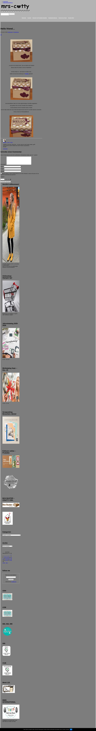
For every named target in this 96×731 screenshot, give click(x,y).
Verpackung (16, 32)
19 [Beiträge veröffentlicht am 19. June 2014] (7, 560)
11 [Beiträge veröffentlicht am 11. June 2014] (5, 559)
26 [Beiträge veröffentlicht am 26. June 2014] (7, 561)
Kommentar (3, 165)
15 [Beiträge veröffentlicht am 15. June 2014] (11, 559)
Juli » (7, 564)
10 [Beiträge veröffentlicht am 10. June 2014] (4, 559)
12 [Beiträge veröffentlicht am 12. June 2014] (7, 559)
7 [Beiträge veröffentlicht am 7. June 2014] (9, 557)
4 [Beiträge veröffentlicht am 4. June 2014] (5, 557)
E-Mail (2, 170)
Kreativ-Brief (71, 17)
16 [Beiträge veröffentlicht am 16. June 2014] (3, 560)
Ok (71, 729)
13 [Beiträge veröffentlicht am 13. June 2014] (8, 559)
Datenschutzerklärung (8, 2)
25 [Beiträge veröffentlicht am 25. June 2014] (5, 561)
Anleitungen (10, 32)
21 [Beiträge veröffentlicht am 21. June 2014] (9, 560)
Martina (4, 142)
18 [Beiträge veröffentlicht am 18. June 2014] (5, 560)
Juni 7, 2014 (10, 142)
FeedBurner (13, 583)
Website (2, 172)
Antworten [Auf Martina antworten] (5, 148)
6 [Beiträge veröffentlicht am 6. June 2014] (8, 557)
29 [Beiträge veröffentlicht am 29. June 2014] (11, 561)
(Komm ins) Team (63, 17)
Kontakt (29, 17)
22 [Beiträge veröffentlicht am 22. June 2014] (11, 560)
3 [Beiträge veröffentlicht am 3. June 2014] (4, 557)
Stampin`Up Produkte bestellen (39, 17)
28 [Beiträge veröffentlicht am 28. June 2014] (9, 561)
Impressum (5, 1)
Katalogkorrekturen (52, 17)
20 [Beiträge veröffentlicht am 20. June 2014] (8, 560)
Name (2, 168)
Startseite (24, 17)
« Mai (3, 564)
